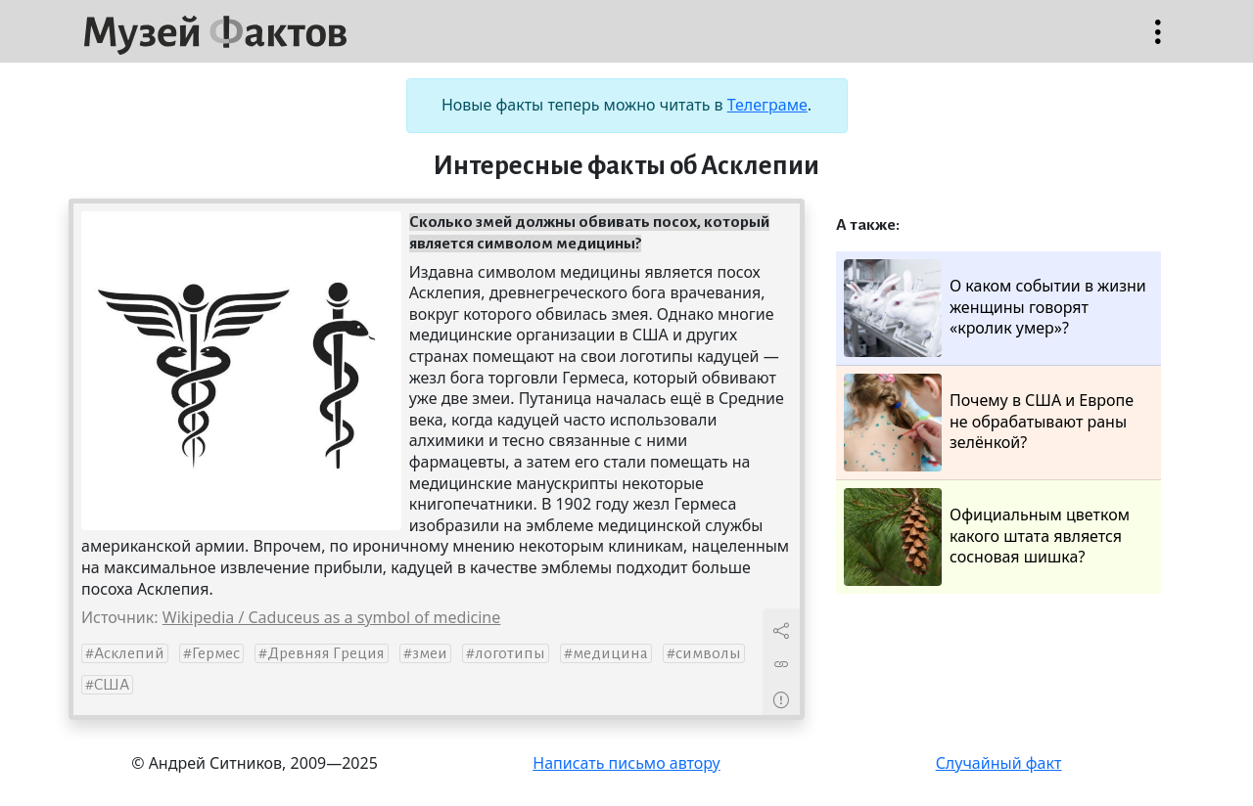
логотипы (510, 653)
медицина (610, 653)
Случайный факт (999, 763)
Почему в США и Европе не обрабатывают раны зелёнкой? (989, 422)
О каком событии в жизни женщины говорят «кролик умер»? (995, 308)
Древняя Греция (326, 653)
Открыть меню (1158, 41)
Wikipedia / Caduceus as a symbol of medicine (331, 617)
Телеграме (767, 104)
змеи (429, 653)
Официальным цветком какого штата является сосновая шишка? (987, 537)
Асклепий (129, 653)
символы (708, 653)
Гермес (216, 653)
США (111, 685)
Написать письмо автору (626, 763)
